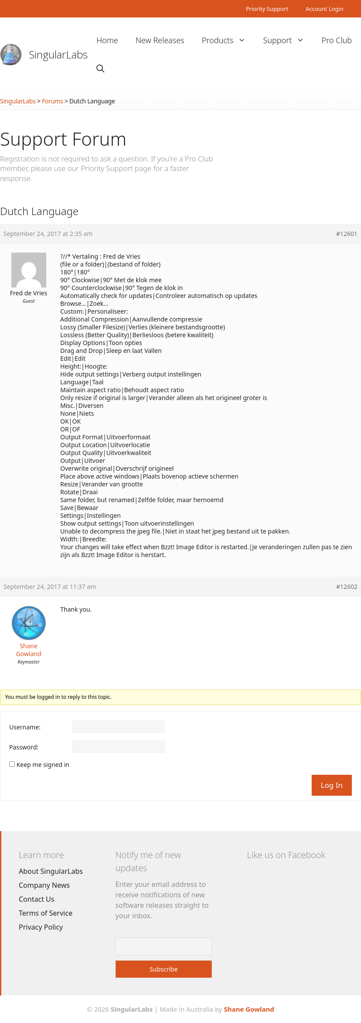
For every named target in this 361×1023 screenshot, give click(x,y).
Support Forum (63, 138)
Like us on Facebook (286, 855)
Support (288, 40)
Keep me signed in (43, 765)
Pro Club (337, 40)
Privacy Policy (41, 927)
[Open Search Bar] (100, 69)
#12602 (347, 587)
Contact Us (36, 899)
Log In (332, 785)
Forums (52, 101)
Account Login (325, 9)
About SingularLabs (51, 871)
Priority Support (267, 9)
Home (107, 40)
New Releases (160, 40)
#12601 (347, 234)
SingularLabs (58, 54)
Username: (25, 727)
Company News (44, 885)
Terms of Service (45, 913)
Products (228, 40)
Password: (23, 747)
